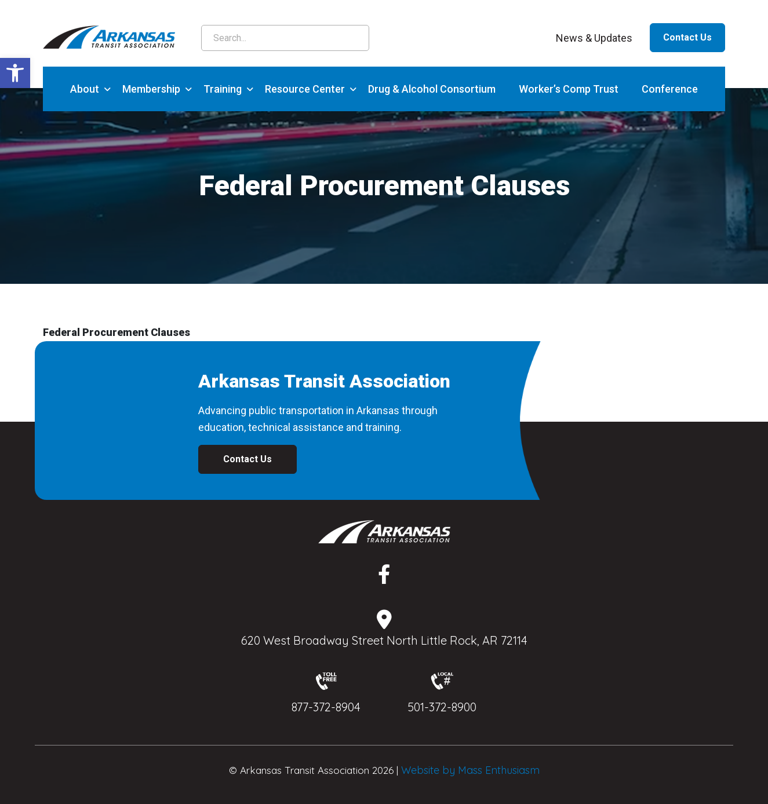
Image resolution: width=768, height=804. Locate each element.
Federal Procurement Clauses (116, 332)
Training (222, 89)
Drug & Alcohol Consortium (432, 89)
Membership (151, 89)
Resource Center (305, 89)
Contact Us (687, 37)
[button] (15, 73)
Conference (670, 89)
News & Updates (594, 38)
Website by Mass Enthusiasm (470, 770)
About (84, 89)
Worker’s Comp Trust (568, 89)
